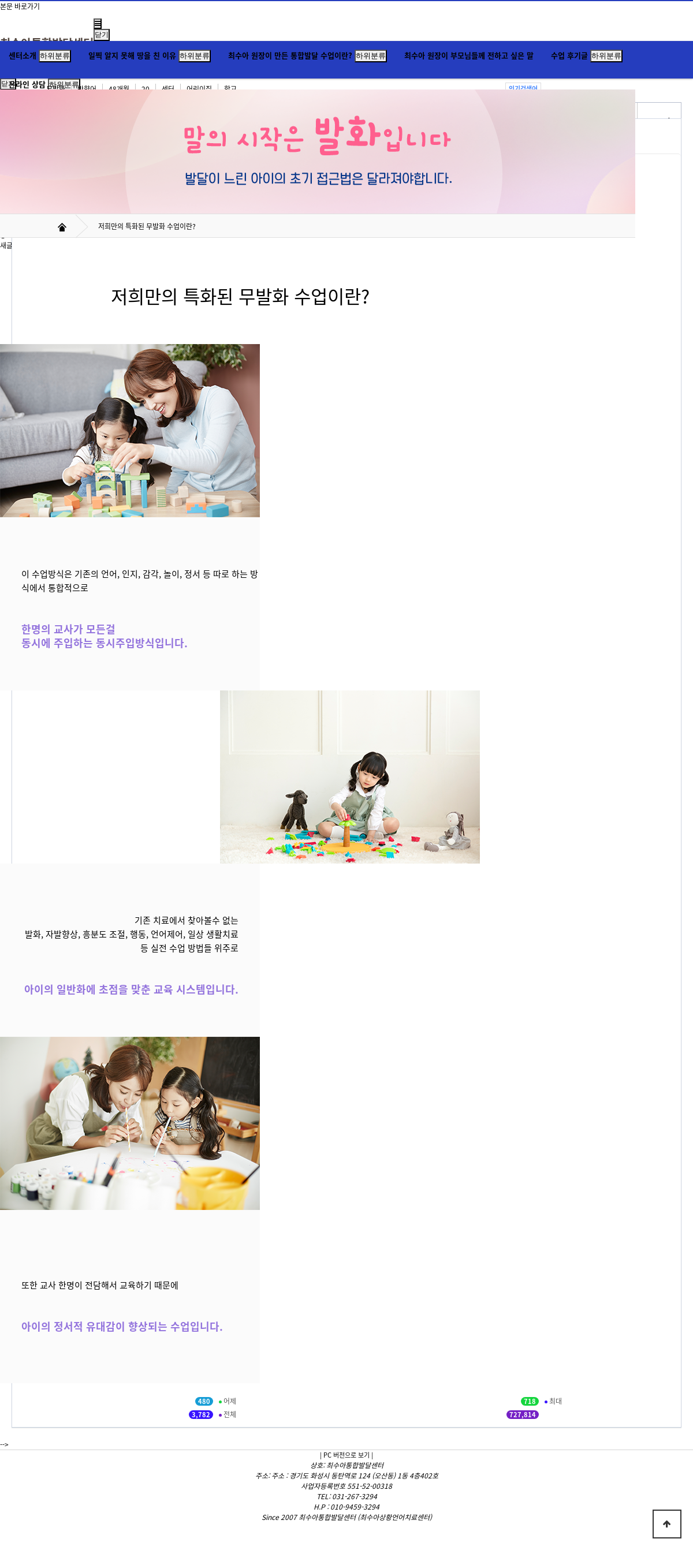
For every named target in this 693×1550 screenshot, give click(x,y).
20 (145, 89)
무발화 (55, 89)
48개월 (119, 89)
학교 (230, 89)
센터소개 (22, 55)
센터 (168, 89)
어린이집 (199, 89)
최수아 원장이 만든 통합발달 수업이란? (290, 55)
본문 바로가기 (20, 6)
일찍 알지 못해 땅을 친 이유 (132, 55)
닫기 (102, 35)
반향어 (86, 89)
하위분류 (55, 55)
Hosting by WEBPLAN (346, 1527)
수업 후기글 (569, 55)
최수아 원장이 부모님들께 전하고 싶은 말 (469, 55)
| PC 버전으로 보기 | (346, 1455)
